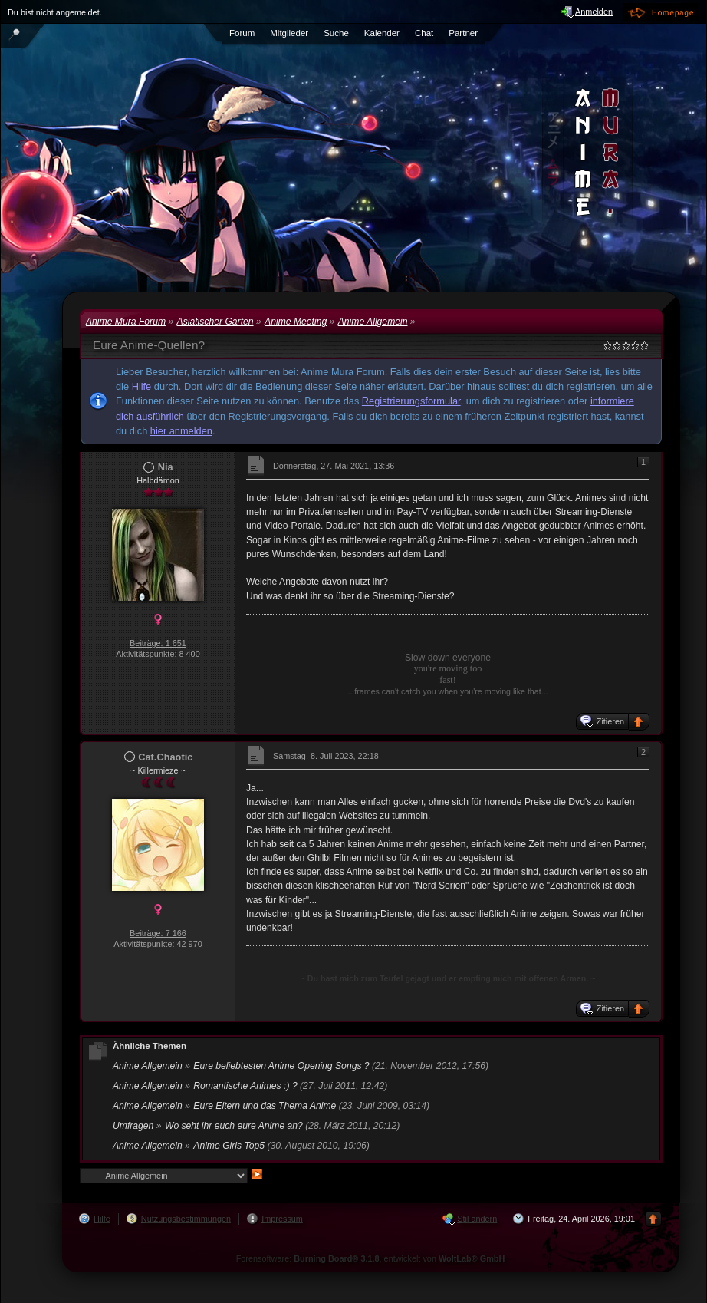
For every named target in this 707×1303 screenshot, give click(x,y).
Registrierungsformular (411, 401)
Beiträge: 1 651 (158, 643)
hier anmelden (181, 431)
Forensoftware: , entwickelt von (370, 1258)
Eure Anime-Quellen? (149, 344)
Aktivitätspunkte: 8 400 (157, 653)
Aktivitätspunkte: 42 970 (157, 943)
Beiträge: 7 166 (158, 933)
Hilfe (142, 386)
